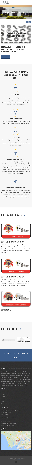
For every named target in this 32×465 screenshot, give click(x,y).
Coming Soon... (6, 310)
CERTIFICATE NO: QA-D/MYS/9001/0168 (12, 242)
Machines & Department (6, 391)
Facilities (3, 396)
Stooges (19, 459)
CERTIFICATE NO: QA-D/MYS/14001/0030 (13, 277)
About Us (3, 399)
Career (2, 401)
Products (3, 394)
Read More (5, 56)
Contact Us (16, 357)
